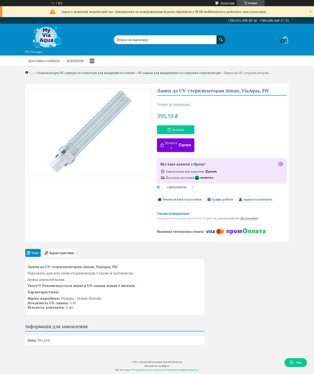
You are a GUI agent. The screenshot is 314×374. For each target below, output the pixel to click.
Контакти (75, 61)
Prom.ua (177, 361)
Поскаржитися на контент (148, 369)
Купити (178, 129)
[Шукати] (221, 37)
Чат (296, 362)
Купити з (178, 145)
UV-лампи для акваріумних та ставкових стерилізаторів (179, 73)
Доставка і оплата (44, 61)
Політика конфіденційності (182, 369)
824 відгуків (227, 3)
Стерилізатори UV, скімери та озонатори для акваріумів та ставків (85, 73)
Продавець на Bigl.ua (157, 365)
